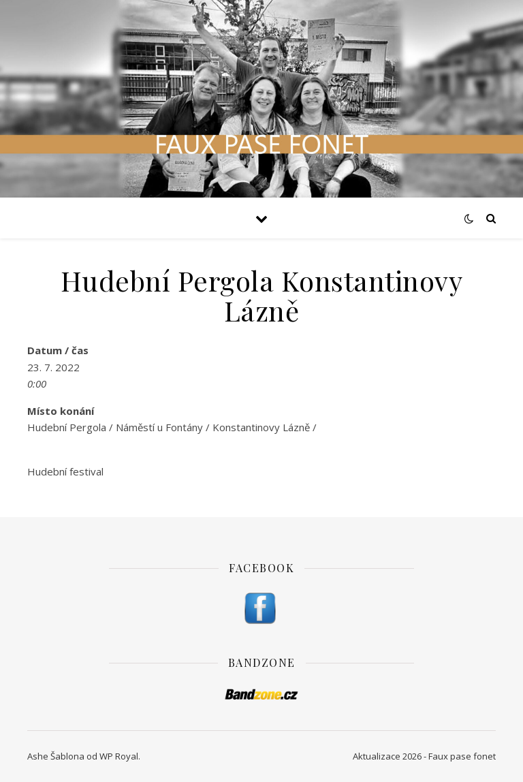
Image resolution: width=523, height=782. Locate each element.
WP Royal (118, 756)
